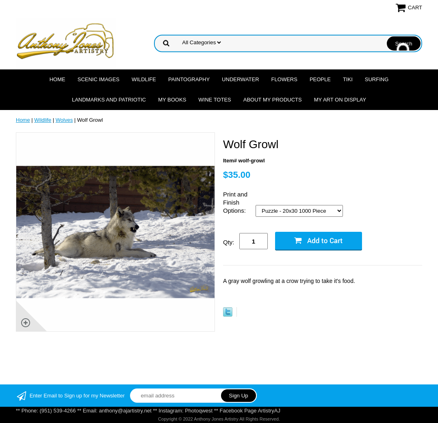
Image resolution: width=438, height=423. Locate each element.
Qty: (228, 242)
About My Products (272, 100)
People (320, 79)
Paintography (189, 79)
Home (57, 79)
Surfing (377, 79)
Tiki (348, 79)
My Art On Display (340, 100)
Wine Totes (214, 100)
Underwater (240, 79)
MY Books (172, 100)
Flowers (284, 79)
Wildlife (144, 79)
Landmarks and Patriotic (109, 100)
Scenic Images (98, 79)
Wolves (64, 120)
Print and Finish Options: (235, 202)
